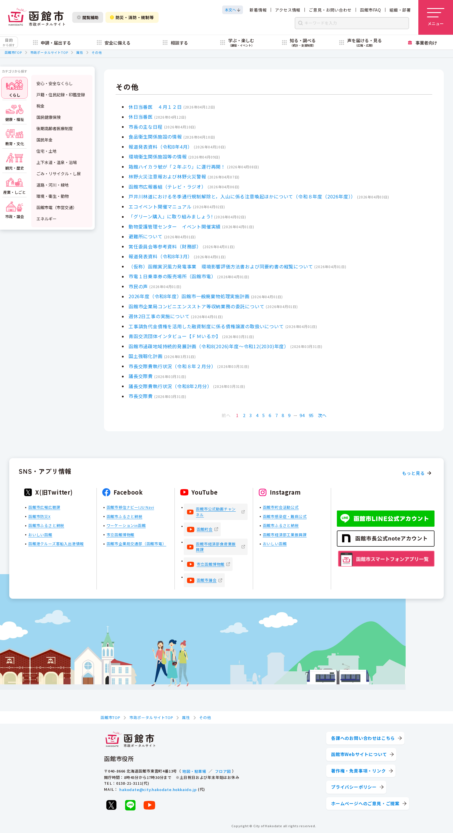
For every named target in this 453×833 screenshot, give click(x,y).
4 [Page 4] (257, 415)
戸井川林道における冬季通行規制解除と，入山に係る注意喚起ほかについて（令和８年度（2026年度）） (242, 196)
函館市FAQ (370, 10)
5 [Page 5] (263, 415)
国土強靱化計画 (146, 356)
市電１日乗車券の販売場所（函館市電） (172, 276)
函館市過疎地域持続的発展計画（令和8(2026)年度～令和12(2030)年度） (209, 345)
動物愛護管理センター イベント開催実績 (175, 226)
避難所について (146, 236)
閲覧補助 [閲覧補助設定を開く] (88, 17)
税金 (40, 106)
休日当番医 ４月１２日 (155, 106)
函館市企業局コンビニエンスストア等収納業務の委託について (196, 306)
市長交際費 (141, 395)
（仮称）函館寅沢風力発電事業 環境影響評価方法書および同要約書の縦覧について (221, 266)
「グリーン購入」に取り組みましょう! (171, 216)
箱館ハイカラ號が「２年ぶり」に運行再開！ (177, 166)
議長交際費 (141, 376)
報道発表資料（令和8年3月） (160, 256)
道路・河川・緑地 (52, 185)
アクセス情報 (287, 10)
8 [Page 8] (283, 415)
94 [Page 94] (302, 415)
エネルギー (46, 219)
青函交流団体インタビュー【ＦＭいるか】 (175, 336)
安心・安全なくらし (54, 83)
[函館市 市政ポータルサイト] (36, 17)
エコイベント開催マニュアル (160, 206)
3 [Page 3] (250, 415)
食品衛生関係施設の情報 (155, 136)
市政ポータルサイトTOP (49, 52)
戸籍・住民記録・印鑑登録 (60, 94)
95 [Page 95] (311, 415)
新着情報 (258, 10)
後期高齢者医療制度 (54, 128)
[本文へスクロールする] (232, 9)
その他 (97, 52)
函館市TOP (13, 52)
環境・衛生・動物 (52, 196)
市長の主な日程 (146, 126)
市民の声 (138, 286)
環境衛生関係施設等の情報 (158, 156)
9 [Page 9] (289, 415)
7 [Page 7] (276, 415)
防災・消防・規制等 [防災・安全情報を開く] (132, 17)
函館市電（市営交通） (56, 207)
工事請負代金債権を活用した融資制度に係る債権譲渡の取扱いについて (206, 325)
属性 (79, 52)
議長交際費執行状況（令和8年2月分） (170, 385)
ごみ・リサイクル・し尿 (58, 173)
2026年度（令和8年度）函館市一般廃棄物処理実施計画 (189, 296)
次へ (322, 415)
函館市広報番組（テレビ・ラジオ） (167, 186)
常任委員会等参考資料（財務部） (165, 246)
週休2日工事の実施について (159, 316)
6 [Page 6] (270, 415)
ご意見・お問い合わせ (330, 10)
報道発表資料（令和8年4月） (160, 146)
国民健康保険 (48, 117)
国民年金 (44, 140)
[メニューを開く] (435, 17)
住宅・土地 (46, 151)
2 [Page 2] (244, 415)
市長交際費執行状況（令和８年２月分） (172, 365)
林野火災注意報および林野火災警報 (167, 176)
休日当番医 (141, 116)
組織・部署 (400, 10)
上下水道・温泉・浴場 (56, 162)
